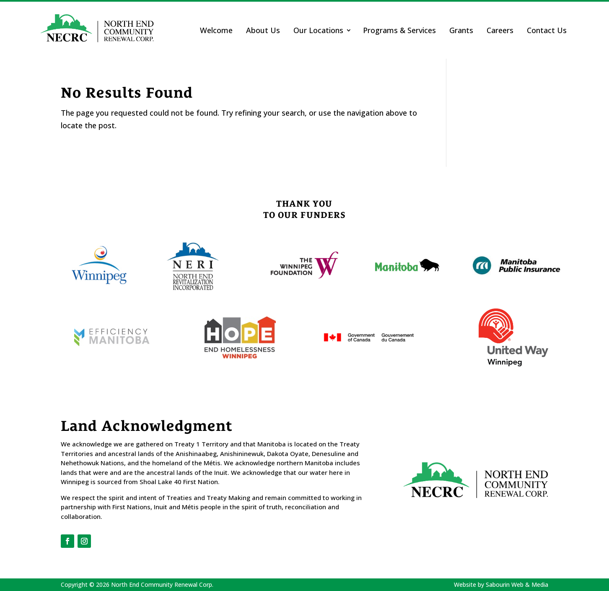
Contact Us (547, 30)
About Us (263, 30)
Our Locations (318, 30)
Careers (500, 30)
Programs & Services (399, 30)
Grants (461, 30)
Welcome (216, 30)
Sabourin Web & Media (517, 584)
